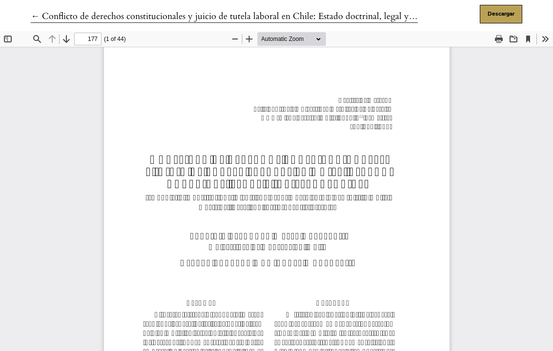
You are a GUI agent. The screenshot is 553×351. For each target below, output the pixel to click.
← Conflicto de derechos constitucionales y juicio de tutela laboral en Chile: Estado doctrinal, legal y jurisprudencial (249, 16)
